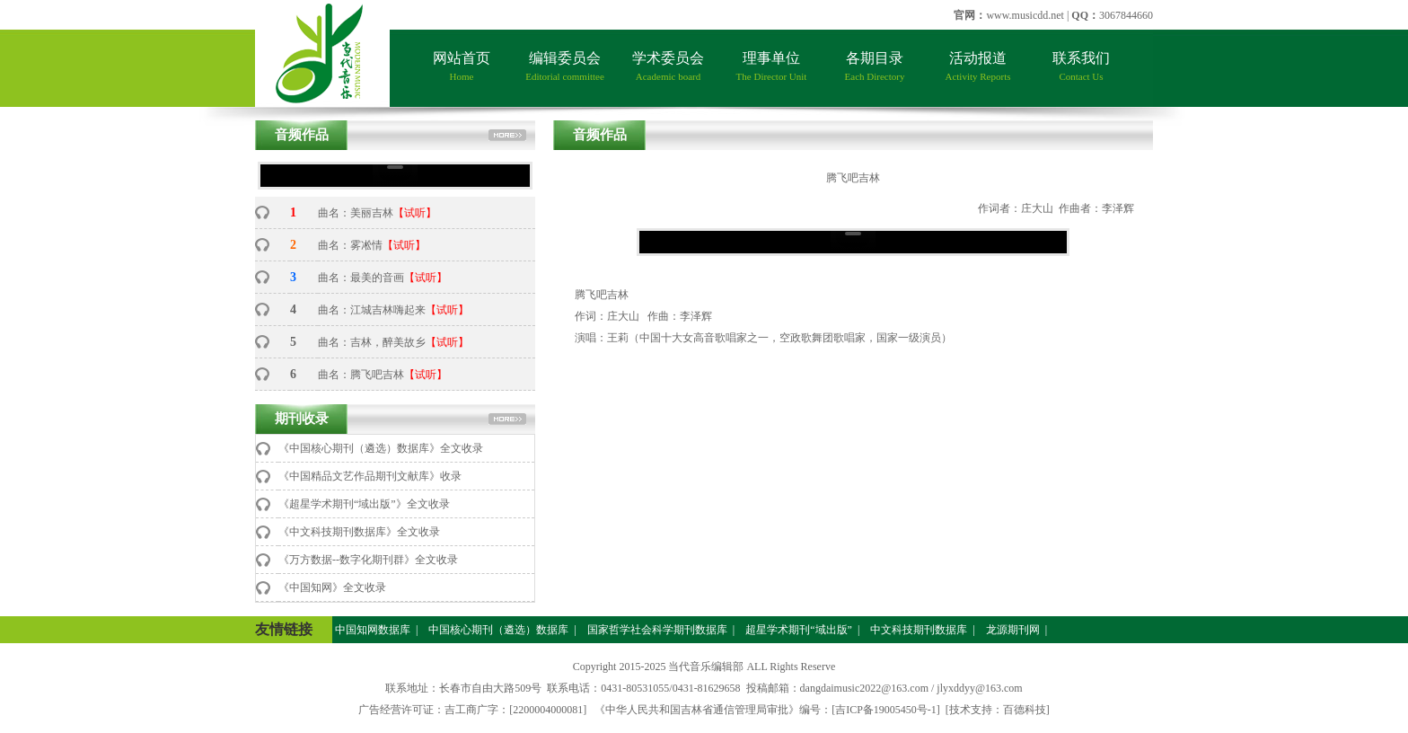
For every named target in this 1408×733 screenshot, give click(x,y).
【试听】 (414, 213)
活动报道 (977, 66)
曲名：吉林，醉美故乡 (372, 342)
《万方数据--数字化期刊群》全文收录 (368, 559)
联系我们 (1081, 66)
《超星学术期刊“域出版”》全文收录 (364, 504)
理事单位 (771, 66)
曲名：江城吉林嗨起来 (372, 310)
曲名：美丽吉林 (355, 213)
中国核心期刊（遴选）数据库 (497, 629)
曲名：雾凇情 (350, 245)
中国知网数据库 (371, 629)
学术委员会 (668, 66)
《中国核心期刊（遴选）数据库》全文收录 (380, 448)
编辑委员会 (564, 66)
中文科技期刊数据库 (917, 629)
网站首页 (461, 66)
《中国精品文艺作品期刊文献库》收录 (370, 476)
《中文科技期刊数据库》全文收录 (359, 531)
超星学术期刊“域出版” (797, 629)
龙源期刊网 (1011, 629)
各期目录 (875, 66)
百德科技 (1024, 709)
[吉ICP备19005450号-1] (886, 709)
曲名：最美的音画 (361, 277)
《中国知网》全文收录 (332, 587)
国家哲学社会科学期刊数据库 (656, 629)
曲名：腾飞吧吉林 (361, 374)
